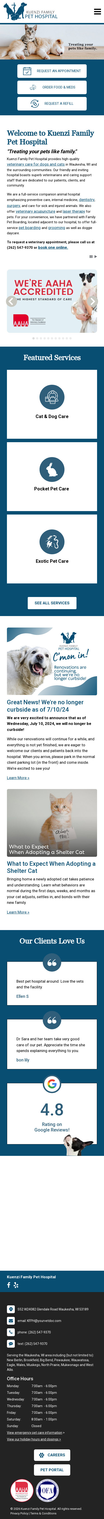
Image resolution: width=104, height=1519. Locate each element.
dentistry (87, 199)
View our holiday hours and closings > (34, 1439)
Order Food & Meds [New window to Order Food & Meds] (52, 87)
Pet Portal (52, 1470)
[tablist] (52, 338)
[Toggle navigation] (97, 12)
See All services (52, 603)
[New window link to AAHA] (23, 1490)
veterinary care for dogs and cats (36, 164)
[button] (91, 256)
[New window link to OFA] (48, 1490)
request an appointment (52, 71)
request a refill (52, 104)
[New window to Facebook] (10, 1286)
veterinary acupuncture (35, 211)
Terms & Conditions (43, 1513)
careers (52, 1455)
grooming (56, 227)
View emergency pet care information (34, 1432)
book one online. (53, 247)
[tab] (33, 338)
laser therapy (74, 211)
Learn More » (18, 777)
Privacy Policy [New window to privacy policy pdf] (19, 1513)
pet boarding (30, 227)
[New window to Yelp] (17, 1286)
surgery (13, 205)
